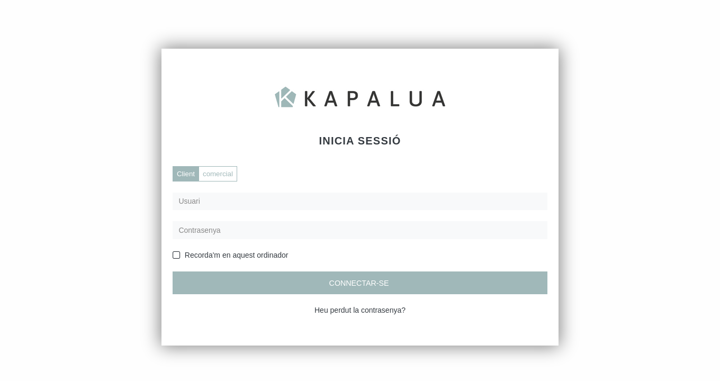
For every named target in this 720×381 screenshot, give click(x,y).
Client (186, 174)
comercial (218, 174)
